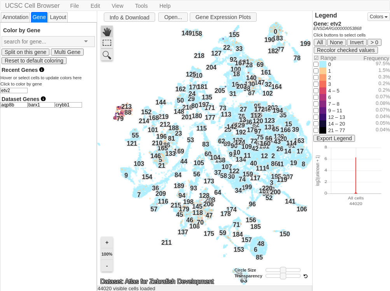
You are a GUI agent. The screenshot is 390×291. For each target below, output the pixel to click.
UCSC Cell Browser (32, 5)
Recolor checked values (346, 50)
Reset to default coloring (34, 61)
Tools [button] (141, 6)
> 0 (374, 42)
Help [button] (165, 6)
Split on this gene (25, 52)
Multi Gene (67, 52)
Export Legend (334, 138)
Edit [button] (95, 6)
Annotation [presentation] (15, 17)
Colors (379, 16)
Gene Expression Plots (223, 17)
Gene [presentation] (39, 17)
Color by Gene (21, 30)
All (320, 42)
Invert (357, 42)
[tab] (15, 17)
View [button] (117, 6)
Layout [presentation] (58, 17)
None (336, 42)
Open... (173, 17)
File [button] (74, 6)
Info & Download (130, 17)
